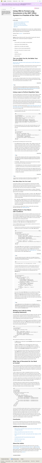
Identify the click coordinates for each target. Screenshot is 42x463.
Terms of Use (33, 461)
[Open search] (38, 1)
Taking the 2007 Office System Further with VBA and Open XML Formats (28, 88)
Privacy (19, 461)
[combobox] (6, 9)
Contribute (15, 461)
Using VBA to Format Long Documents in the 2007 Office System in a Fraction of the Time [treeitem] (6, 13)
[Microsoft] (1, 1)
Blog (12, 461)
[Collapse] (11, 7)
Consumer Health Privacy (25, 461)
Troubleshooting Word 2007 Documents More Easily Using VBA (25, 437)
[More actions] (40, 8)
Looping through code (25, 207)
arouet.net (20, 33)
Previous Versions (7, 461)
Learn (14, 8)
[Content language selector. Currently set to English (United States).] (5, 459)
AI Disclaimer (2, 461)
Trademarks (37, 461)
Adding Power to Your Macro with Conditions (20, 24)
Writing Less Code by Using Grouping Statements (20, 25)
